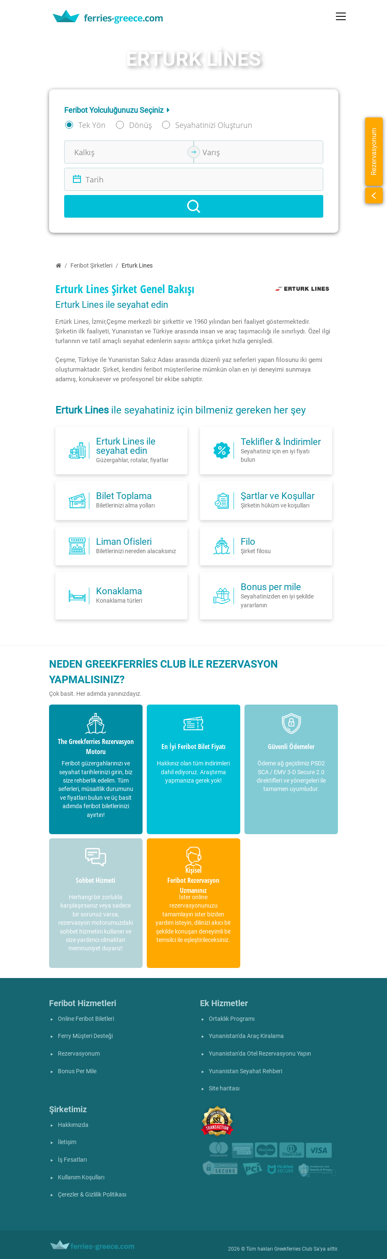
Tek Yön (92, 125)
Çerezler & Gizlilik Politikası (92, 1194)
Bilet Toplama (124, 495)
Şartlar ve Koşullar (277, 495)
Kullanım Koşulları (81, 1177)
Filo (248, 541)
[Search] (193, 206)
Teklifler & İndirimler (281, 441)
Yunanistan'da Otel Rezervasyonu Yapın (260, 1053)
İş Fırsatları (72, 1159)
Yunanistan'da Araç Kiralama (246, 1036)
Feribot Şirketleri (91, 265)
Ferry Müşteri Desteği (85, 1036)
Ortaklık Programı (232, 1018)
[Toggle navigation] (341, 16)
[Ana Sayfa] (58, 265)
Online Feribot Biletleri (86, 1018)
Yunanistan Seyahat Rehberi (245, 1071)
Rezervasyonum (79, 1053)
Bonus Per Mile (77, 1071)
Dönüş (140, 125)
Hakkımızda (73, 1125)
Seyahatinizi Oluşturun (213, 125)
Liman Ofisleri (124, 541)
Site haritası (224, 1088)
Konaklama (119, 591)
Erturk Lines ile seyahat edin (126, 446)
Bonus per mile (271, 586)
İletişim (67, 1142)
